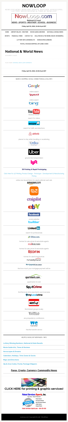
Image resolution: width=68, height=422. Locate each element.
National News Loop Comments (22, 62)
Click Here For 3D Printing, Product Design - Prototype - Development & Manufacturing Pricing (34, 172)
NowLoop (34, 5)
